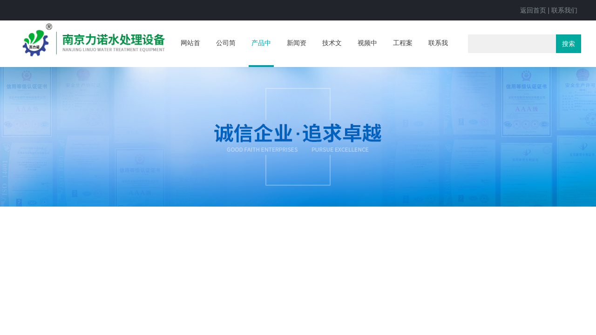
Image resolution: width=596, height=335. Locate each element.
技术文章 (332, 52)
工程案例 (403, 52)
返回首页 (533, 10)
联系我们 (564, 10)
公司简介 (226, 52)
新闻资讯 (296, 52)
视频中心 (367, 52)
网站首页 (190, 52)
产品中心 (261, 53)
